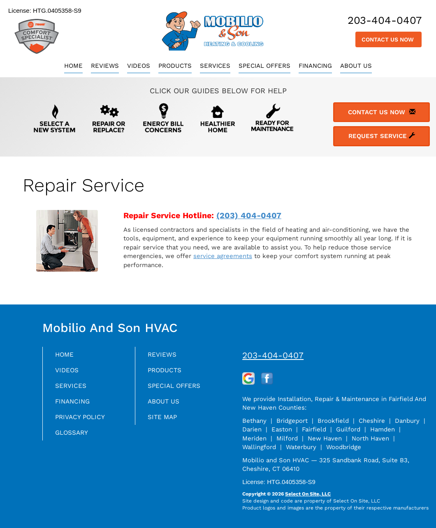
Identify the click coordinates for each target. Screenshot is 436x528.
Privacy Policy (84, 422)
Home (73, 65)
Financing (315, 65)
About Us (356, 65)
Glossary (74, 439)
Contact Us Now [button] (388, 39)
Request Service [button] (381, 136)
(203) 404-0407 (248, 215)
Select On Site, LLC (308, 494)
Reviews (105, 65)
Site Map (165, 422)
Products (175, 65)
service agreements (222, 256)
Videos (138, 65)
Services (215, 65)
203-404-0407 (273, 355)
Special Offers (264, 65)
